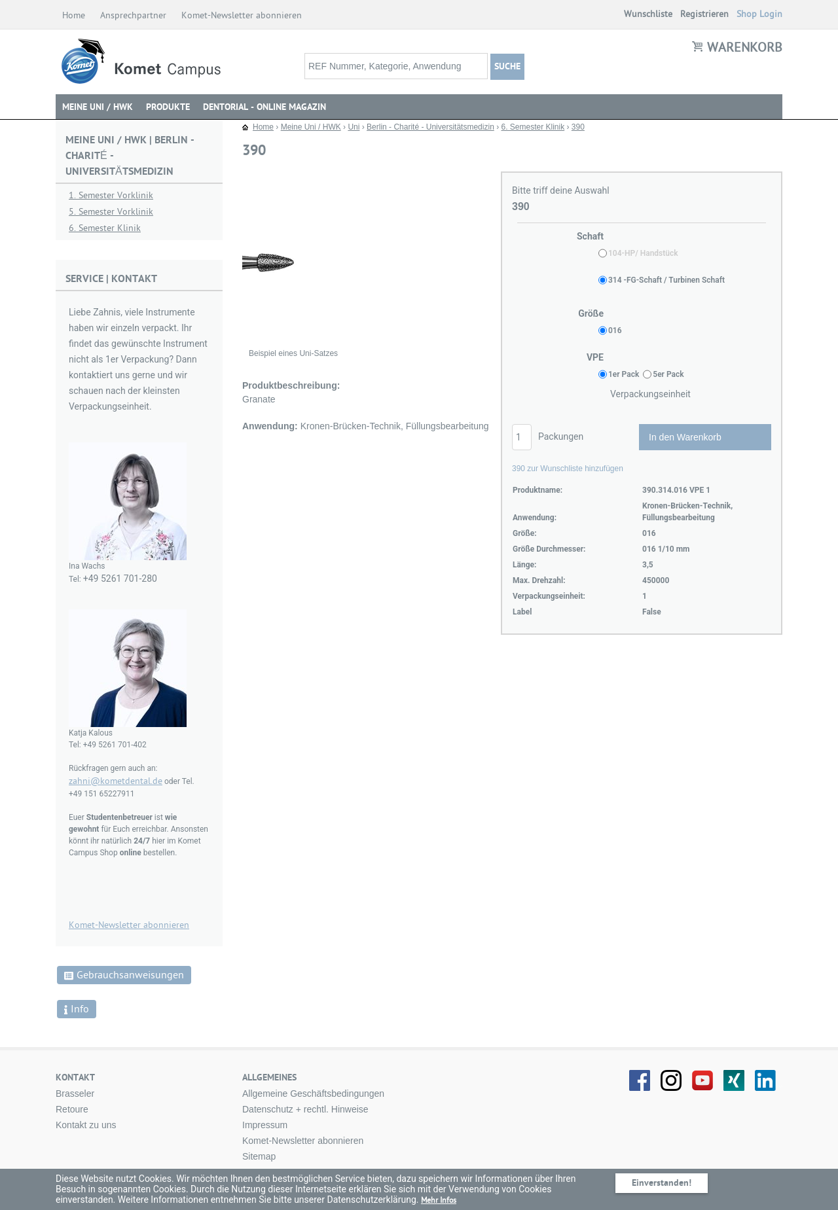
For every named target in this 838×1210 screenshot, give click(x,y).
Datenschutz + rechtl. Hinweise (305, 1109)
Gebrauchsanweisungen (124, 975)
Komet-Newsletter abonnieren (242, 15)
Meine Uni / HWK (97, 107)
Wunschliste (648, 14)
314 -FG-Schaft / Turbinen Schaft (666, 280)
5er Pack (668, 374)
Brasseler (75, 1093)
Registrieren (704, 14)
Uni (353, 127)
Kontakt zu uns (86, 1125)
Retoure (72, 1109)
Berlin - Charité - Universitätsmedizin (430, 127)
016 (615, 330)
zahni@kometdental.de (115, 781)
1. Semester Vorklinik (111, 195)
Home (74, 15)
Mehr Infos (438, 1200)
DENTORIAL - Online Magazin (264, 107)
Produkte (168, 107)
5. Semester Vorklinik (111, 211)
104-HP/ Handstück (643, 253)
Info (76, 1009)
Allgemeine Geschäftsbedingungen (313, 1093)
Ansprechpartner (134, 15)
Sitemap (259, 1156)
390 (578, 127)
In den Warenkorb (685, 437)
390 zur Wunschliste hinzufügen (567, 468)
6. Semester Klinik (105, 228)
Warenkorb (744, 48)
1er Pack (623, 374)
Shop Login (759, 14)
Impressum (264, 1125)
